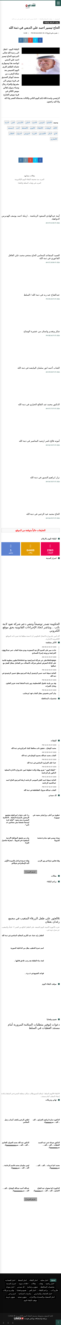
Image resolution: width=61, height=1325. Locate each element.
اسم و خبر (12, 1293)
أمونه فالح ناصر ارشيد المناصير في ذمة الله (39, 441)
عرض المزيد (30, 872)
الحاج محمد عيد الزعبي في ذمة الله (43, 514)
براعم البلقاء (43, 1290)
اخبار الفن (32, 1290)
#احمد (34, 122)
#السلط (25, 128)
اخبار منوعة (10, 1287)
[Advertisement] (30, 720)
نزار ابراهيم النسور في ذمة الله (45, 477)
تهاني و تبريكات (8, 1290)
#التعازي (54, 139)
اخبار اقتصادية (10, 1280)
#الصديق (42, 133)
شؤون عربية (10, 1297)
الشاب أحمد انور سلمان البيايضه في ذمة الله (39, 368)
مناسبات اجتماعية (24, 1293)
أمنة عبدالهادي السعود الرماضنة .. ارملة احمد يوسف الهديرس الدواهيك (31, 217)
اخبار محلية (44, 1280)
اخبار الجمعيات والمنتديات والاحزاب (42, 1297)
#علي (27, 122)
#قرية (34, 133)
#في (13, 122)
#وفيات (48, 128)
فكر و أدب (54, 1290)
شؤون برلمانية (32, 1287)
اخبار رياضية (50, 1283)
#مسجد (11, 128)
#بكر (50, 133)
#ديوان (19, 133)
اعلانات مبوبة (23, 1283)
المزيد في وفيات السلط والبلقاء (29, 183)
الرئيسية (57, 19)
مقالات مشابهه (29, 176)
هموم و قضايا (21, 1290)
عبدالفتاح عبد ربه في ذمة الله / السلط (42, 295)
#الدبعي (20, 122)
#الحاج (49, 122)
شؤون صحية (22, 1297)
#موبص (27, 133)
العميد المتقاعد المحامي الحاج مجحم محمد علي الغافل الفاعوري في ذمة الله (34, 257)
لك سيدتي (20, 1287)
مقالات (33, 1283)
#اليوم (32, 128)
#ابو (55, 133)
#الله (55, 128)
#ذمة (7, 122)
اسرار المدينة (11, 1283)
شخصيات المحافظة (47, 1287)
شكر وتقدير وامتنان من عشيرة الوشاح (42, 331)
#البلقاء (40, 128)
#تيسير (41, 122)
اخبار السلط (22, 1280)
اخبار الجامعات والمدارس (43, 1293)
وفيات (41, 1283)
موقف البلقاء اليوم (30, 1300)
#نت (18, 128)
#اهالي (11, 133)
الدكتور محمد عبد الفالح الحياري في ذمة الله (39, 404)
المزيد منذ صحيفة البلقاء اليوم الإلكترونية (29, 179)
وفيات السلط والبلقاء (45, 19)
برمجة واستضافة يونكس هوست (30, 1318)
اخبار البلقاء (33, 1280)
